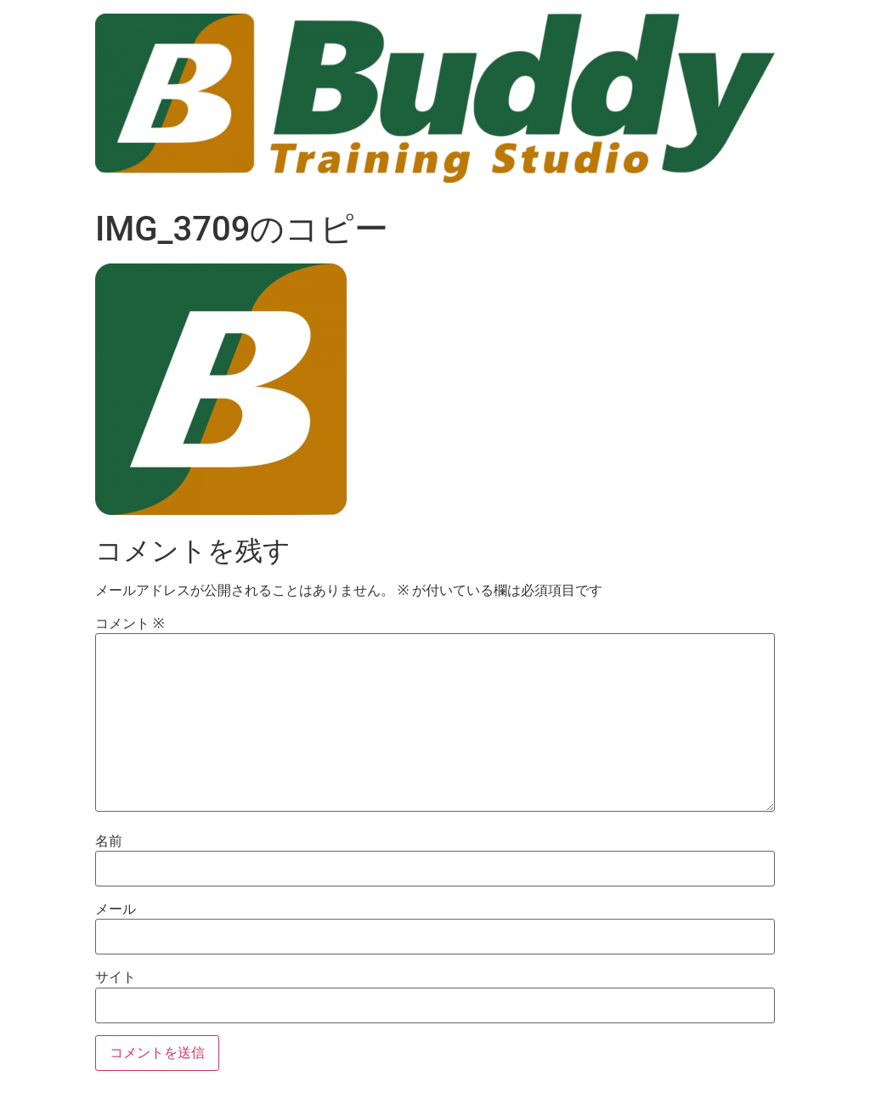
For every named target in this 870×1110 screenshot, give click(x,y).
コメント (129, 624)
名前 (108, 841)
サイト (115, 977)
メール (115, 909)
